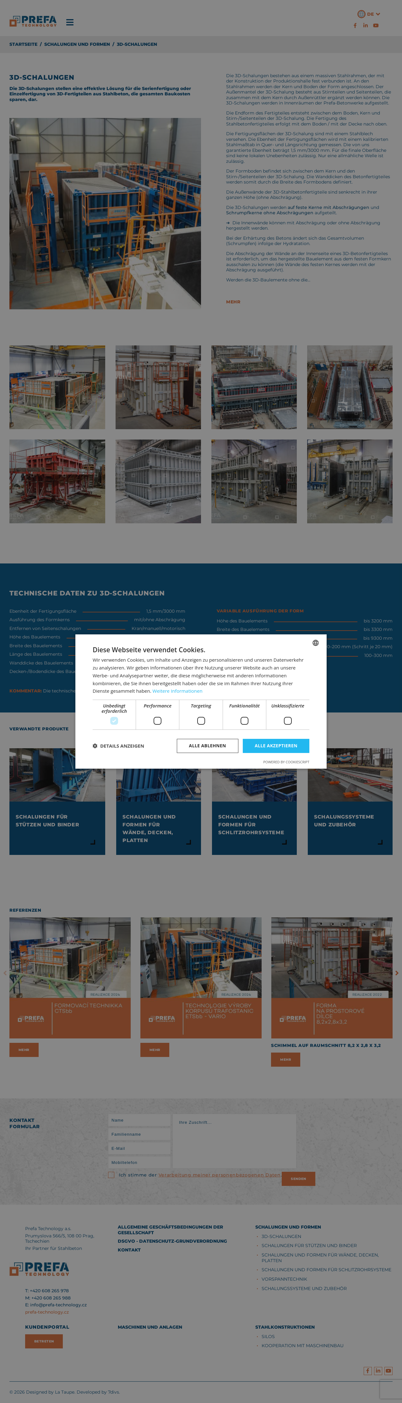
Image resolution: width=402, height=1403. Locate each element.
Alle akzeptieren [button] (276, 746)
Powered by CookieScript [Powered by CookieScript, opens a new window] (286, 762)
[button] (118, 746)
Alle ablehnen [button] (207, 746)
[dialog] (201, 701)
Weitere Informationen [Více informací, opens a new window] (178, 691)
